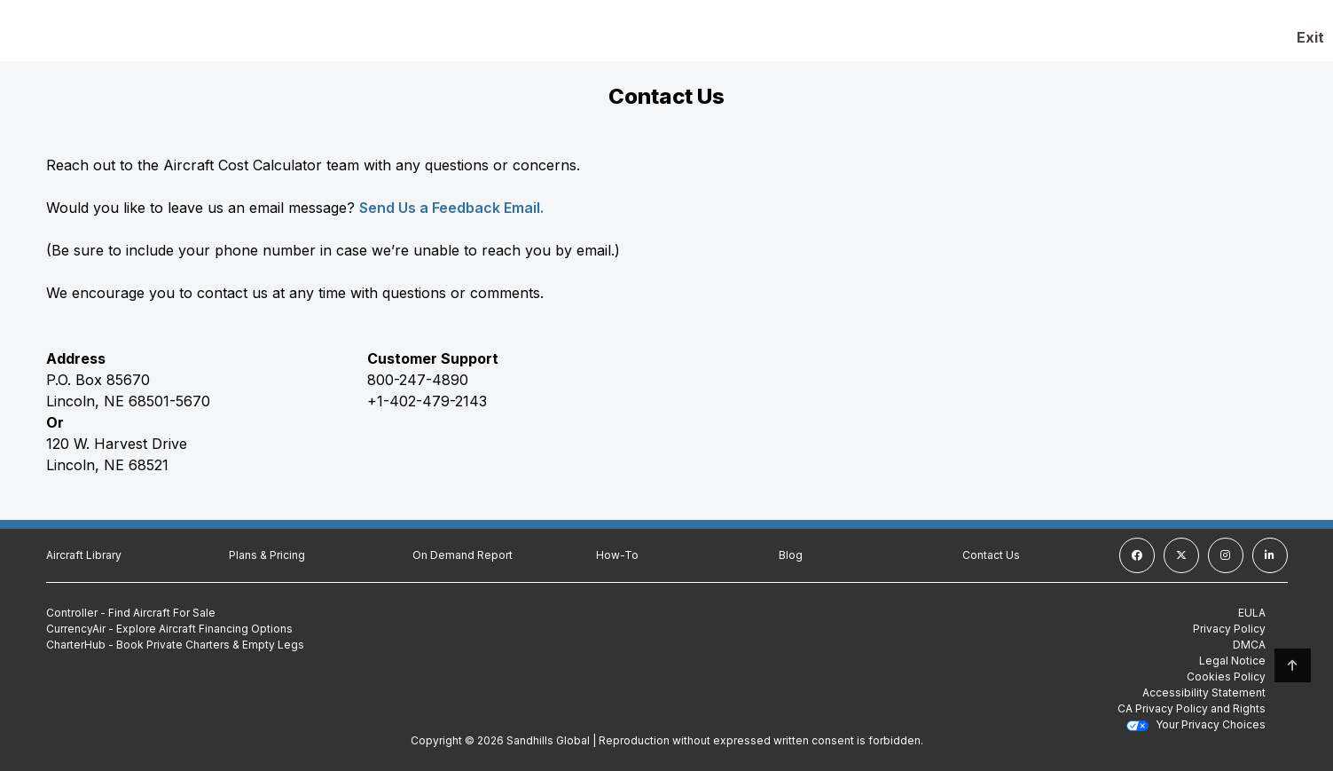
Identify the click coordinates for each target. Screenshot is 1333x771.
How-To (617, 555)
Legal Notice (1232, 660)
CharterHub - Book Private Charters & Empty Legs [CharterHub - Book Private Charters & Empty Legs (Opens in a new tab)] (175, 644)
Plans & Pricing (267, 555)
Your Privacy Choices (1196, 724)
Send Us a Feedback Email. (451, 207)
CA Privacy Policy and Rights (1191, 708)
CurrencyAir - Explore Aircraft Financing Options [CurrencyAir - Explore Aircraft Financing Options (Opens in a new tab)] (169, 628)
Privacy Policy (1229, 628)
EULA (1252, 612)
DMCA (1249, 644)
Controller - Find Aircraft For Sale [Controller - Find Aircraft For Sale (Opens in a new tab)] (131, 612)
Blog (791, 555)
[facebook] (1137, 555)
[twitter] (1181, 555)
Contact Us (991, 555)
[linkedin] (1270, 555)
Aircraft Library (84, 555)
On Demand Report (462, 555)
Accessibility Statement (1204, 692)
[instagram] (1225, 555)
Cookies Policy (1226, 676)
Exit (1310, 37)
